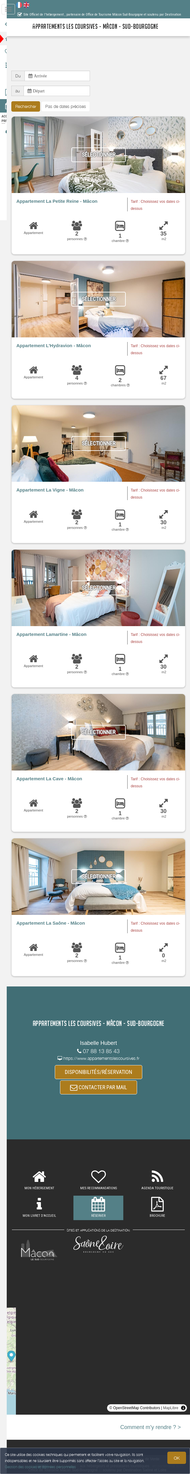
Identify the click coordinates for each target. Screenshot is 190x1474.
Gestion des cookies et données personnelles (40, 1467)
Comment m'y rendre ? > (150, 1428)
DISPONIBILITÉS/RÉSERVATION (103, 1072)
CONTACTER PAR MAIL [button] (103, 1088)
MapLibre (170, 1408)
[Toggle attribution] (183, 1408)
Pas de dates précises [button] (75, 106)
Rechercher (35, 106)
